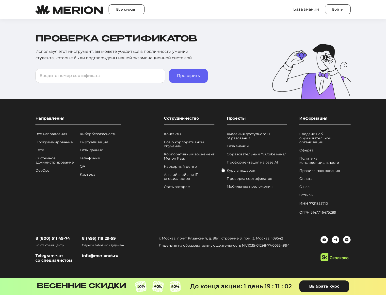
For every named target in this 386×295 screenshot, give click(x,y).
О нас (304, 187)
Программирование (54, 142)
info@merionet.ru (100, 255)
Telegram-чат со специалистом (53, 258)
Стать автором (177, 187)
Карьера (87, 174)
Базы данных (91, 150)
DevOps (42, 170)
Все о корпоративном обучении (184, 144)
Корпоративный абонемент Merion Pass (189, 156)
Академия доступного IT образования (248, 136)
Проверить (188, 75)
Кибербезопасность (98, 134)
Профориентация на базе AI (252, 162)
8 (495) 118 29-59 (99, 238)
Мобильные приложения (250, 186)
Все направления (51, 134)
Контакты (172, 134)
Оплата (305, 179)
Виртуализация (94, 142)
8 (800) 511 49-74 (52, 238)
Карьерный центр (180, 167)
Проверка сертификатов (249, 179)
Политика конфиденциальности (319, 160)
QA (82, 166)
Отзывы (306, 195)
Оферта (306, 150)
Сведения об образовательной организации (315, 138)
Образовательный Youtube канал (257, 154)
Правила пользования (319, 171)
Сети (39, 150)
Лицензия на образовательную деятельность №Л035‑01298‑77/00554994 (224, 245)
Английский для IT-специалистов (181, 177)
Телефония (90, 158)
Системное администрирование (54, 160)
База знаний (238, 146)
